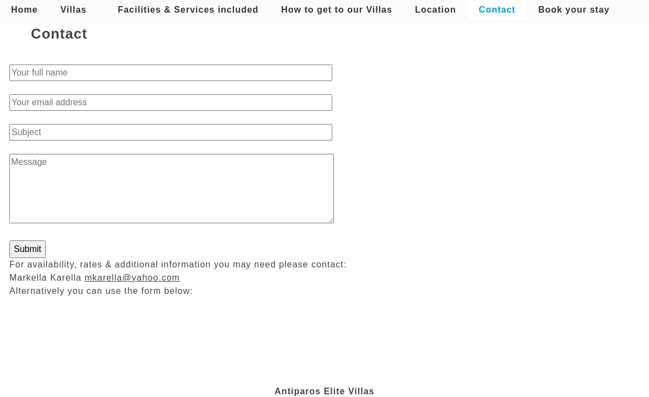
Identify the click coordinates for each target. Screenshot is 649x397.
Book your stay (574, 9)
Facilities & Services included (188, 9)
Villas (77, 10)
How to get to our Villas (336, 9)
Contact (497, 9)
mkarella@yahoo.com (132, 277)
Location (435, 9)
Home (24, 9)
